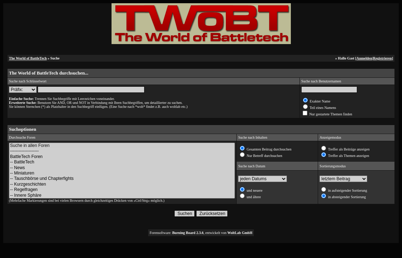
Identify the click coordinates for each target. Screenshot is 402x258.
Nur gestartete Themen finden (330, 114)
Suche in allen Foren (122, 145)
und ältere (253, 197)
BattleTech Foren (122, 156)
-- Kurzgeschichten (122, 184)
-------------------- (122, 151)
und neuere (254, 190)
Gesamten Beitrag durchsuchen (268, 149)
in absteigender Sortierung (346, 197)
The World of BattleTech (28, 58)
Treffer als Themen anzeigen (348, 156)
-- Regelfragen (122, 189)
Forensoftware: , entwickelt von (201, 233)
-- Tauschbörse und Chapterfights (122, 178)
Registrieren (382, 58)
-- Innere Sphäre (122, 195)
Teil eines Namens (322, 108)
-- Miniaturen (122, 173)
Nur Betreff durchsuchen (264, 156)
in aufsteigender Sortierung (347, 190)
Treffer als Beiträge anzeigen (348, 149)
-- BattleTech (122, 162)
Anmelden (364, 58)
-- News (122, 168)
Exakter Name (319, 101)
